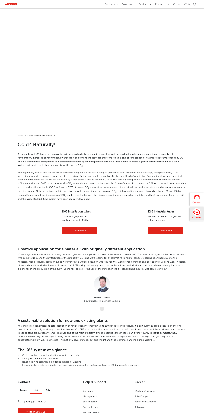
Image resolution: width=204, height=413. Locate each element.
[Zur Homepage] (11, 4)
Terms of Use (90, 393)
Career (176, 4)
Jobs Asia (140, 350)
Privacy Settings (26, 399)
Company (88, 334)
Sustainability (90, 345)
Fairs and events (91, 355)
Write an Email (35, 355)
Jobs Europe (141, 339)
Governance (24, 393)
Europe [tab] (23, 333)
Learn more (80, 161)
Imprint (87, 388)
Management (90, 339)
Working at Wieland (145, 334)
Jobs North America (145, 345)
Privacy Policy (25, 388)
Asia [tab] (48, 333)
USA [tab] (36, 333)
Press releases (90, 350)
